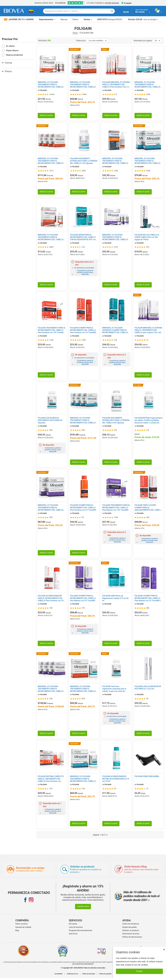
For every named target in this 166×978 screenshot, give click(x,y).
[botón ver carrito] (159, 11)
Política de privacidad (88, 973)
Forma (7, 62)
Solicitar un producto (130, 930)
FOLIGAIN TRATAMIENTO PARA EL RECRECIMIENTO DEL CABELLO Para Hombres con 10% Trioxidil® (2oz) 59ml (52, 330)
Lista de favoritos (76, 927)
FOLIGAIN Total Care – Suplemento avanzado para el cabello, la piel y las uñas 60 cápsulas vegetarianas (114, 688)
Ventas (88, 19)
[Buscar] (112, 11)
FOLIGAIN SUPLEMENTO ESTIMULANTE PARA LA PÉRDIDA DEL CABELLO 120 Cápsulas (83, 160)
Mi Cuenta (73, 924)
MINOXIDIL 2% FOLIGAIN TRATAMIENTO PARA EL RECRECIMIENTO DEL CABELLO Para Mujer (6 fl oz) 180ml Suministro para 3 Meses (115, 237)
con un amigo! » (143, 19)
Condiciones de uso (72, 973)
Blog (17, 930)
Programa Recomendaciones (80, 930)
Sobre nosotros (21, 924)
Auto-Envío (73, 934)
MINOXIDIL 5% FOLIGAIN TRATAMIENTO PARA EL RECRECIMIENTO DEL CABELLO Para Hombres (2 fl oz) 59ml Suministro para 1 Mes (50, 237)
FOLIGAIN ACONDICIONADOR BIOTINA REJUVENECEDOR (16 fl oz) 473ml (115, 778)
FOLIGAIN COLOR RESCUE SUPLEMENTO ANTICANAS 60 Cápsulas (50, 420)
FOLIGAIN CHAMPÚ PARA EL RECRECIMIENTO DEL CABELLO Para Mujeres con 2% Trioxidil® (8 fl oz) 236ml (148, 598)
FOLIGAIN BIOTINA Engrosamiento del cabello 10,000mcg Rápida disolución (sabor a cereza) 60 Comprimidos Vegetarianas (148, 420)
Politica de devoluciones (132, 937)
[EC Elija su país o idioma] (32, 11)
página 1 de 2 (100, 834)
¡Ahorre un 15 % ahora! (19, 19)
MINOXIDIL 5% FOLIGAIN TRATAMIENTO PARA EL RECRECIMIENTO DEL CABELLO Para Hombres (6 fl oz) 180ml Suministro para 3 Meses (50, 84)
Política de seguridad (105, 973)
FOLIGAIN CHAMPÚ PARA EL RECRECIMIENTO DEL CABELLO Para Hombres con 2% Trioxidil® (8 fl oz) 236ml (84, 330)
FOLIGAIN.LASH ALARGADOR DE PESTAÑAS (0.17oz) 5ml (147, 687)
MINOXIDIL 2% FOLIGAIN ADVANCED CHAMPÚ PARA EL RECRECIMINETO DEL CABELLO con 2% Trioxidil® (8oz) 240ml (115, 330)
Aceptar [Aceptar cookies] (139, 971)
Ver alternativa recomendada (84, 268)
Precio (7, 71)
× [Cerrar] (164, 949)
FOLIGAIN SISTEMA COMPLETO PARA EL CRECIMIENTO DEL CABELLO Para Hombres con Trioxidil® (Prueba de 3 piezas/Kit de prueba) (51, 778)
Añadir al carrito (46, 115)
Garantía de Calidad (23, 927)
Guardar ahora (83, 906)
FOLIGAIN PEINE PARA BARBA (146, 776)
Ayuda (126, 12)
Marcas (63, 19)
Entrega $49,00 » (110, 19)
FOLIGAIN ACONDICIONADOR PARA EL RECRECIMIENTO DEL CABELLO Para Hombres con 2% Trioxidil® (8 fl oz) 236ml (51, 598)
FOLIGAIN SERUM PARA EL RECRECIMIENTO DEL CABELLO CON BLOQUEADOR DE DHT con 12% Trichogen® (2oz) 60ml (83, 237)
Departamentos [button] (47, 19)
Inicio (75, 33)
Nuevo (75, 19)
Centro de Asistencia (130, 924)
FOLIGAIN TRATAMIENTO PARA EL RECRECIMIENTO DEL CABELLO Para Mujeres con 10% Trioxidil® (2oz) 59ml (116, 507)
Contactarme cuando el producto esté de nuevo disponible (85, 272)
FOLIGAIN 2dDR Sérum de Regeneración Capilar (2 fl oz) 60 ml (115, 598)
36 (157, 41)
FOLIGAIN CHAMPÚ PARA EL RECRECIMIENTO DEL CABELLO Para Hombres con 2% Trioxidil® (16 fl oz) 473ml (83, 507)
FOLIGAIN (43, 90)
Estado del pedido (129, 927)
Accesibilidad (58, 973)
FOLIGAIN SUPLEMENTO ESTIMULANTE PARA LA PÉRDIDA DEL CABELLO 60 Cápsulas (116, 420)
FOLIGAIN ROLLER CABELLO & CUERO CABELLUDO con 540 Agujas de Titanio (146, 237)
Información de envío (130, 934)
